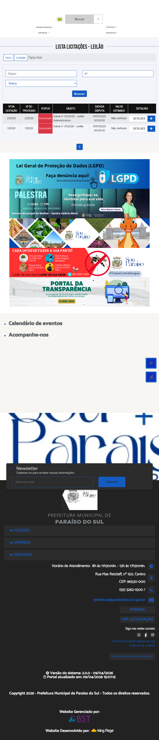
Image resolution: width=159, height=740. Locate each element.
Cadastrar (112, 482)
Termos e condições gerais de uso (133, 641)
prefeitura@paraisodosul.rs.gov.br (119, 600)
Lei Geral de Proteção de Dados (132, 656)
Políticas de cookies (142, 645)
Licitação (21, 57)
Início (8, 57)
